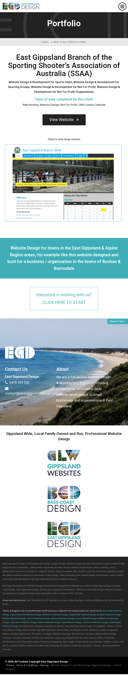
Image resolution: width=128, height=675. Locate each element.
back (45, 42)
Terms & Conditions (27, 665)
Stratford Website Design (95, 623)
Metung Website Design (62, 619)
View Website (64, 119)
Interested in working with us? (64, 299)
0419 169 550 (17, 383)
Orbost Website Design (38, 619)
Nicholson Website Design (55, 615)
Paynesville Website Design (82, 615)
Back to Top (118, 322)
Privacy (10, 665)
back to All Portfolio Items (68, 42)
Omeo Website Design (86, 619)
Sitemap (44, 665)
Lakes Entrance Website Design (25, 615)
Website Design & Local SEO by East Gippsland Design (80, 665)
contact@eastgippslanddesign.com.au (28, 391)
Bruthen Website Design (109, 615)
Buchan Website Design (14, 619)
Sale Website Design (72, 623)
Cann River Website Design (23, 623)
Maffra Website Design (49, 623)
